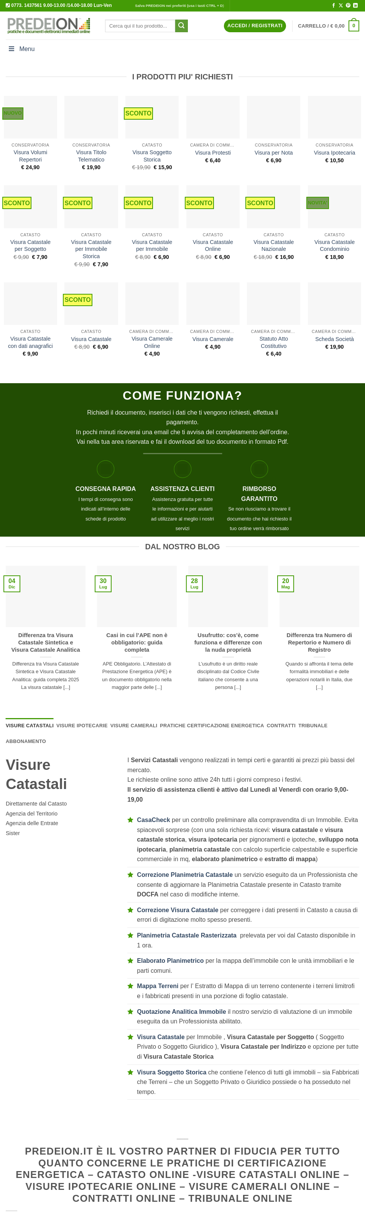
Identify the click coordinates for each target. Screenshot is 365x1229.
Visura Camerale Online (152, 342)
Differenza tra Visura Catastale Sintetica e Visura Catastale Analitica (45, 642)
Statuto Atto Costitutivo (274, 342)
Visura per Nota (274, 153)
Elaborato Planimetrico (170, 960)
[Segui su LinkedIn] (355, 5)
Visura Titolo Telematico (91, 156)
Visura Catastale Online (213, 245)
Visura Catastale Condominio (334, 245)
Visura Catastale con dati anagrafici (30, 342)
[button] (255, 26)
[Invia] (181, 26)
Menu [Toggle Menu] (21, 49)
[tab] (30, 725)
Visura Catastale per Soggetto (30, 245)
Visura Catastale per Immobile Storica (91, 249)
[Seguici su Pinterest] (348, 5)
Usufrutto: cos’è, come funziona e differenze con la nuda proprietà (228, 642)
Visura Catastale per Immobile (152, 245)
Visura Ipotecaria (334, 153)
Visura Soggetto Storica (152, 156)
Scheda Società (334, 339)
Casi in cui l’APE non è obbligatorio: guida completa (136, 642)
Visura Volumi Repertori (30, 156)
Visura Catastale (91, 339)
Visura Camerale (212, 339)
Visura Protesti (213, 153)
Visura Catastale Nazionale (273, 245)
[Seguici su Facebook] (333, 5)
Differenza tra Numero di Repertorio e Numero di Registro (319, 642)
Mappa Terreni (157, 986)
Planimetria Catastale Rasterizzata (187, 935)
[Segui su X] (341, 5)
